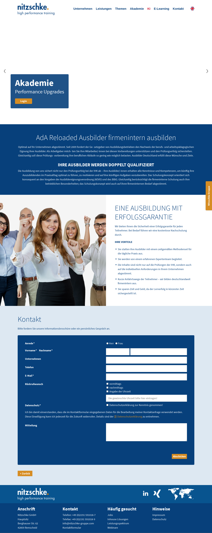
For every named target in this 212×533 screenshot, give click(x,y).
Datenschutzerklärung (129, 416)
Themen (120, 8)
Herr (111, 343)
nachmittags (116, 387)
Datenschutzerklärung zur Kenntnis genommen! (136, 405)
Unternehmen (82, 8)
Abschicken (179, 456)
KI (148, 8)
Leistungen (104, 8)
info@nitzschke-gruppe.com (78, 523)
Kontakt (178, 8)
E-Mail (29, 375)
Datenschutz (33, 405)
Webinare (112, 527)
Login (23, 101)
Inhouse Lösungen (117, 519)
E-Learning (161, 8)
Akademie (137, 8)
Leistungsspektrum (118, 523)
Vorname (31, 350)
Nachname (46, 350)
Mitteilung (31, 425)
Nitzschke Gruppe (208, 196)
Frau (120, 343)
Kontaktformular (72, 527)
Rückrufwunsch (34, 384)
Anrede (30, 343)
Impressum (158, 515)
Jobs (110, 515)
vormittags (115, 383)
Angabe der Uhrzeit (120, 391)
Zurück (26, 473)
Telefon (29, 367)
